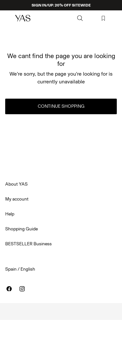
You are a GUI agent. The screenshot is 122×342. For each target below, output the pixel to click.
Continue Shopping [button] (61, 106)
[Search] (80, 18)
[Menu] (8, 18)
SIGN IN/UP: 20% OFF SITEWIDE (61, 5)
